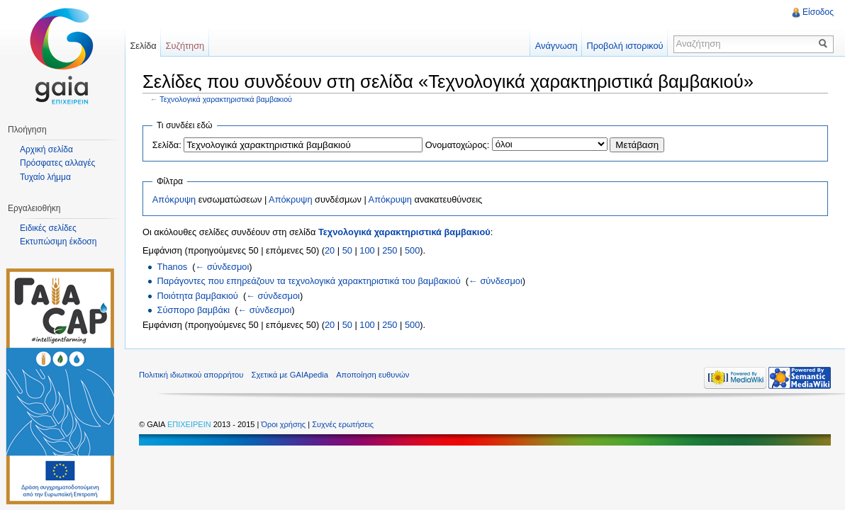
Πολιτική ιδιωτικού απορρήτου (191, 374)
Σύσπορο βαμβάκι (193, 310)
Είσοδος (818, 12)
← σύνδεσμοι (223, 266)
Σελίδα (143, 45)
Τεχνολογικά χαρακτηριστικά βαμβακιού (226, 99)
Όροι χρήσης (284, 424)
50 (347, 250)
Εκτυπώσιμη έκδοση (58, 241)
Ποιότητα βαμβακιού (197, 295)
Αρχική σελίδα (46, 149)
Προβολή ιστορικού (624, 45)
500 (412, 250)
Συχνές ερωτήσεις (343, 424)
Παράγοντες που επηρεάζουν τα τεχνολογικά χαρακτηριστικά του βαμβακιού (308, 281)
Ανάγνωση (556, 45)
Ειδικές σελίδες (48, 228)
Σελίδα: (166, 145)
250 (389, 250)
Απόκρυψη (174, 199)
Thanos (172, 266)
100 (366, 250)
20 (330, 250)
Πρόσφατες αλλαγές (57, 163)
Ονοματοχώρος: (457, 145)
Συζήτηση (185, 45)
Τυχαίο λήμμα (45, 177)
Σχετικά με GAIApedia (290, 374)
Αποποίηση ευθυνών (372, 374)
